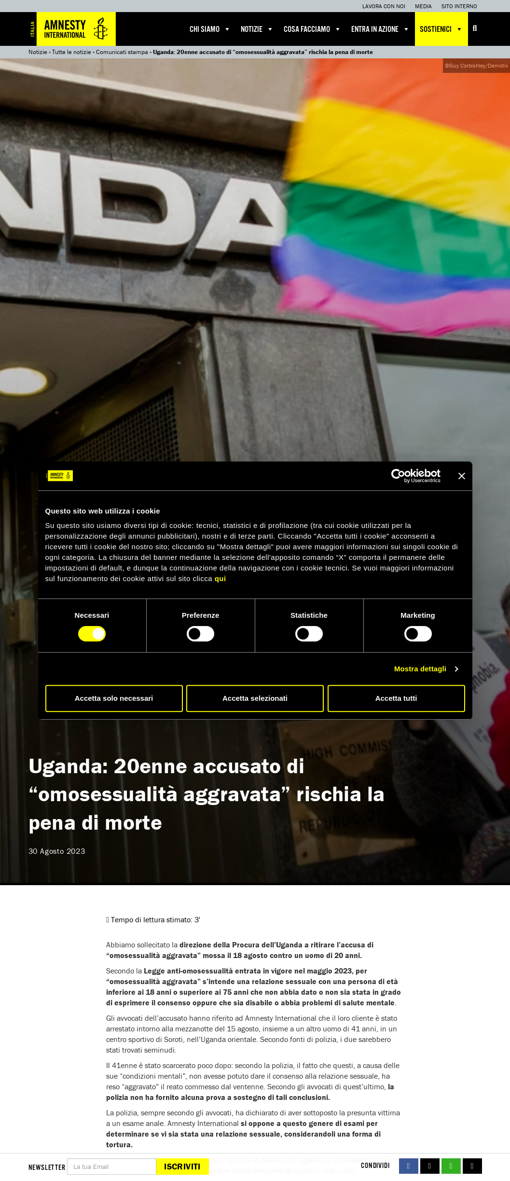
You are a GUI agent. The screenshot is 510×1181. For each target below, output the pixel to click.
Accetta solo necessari (114, 698)
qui (220, 578)
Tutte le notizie (71, 52)
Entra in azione (380, 29)
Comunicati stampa (122, 52)
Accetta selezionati (255, 698)
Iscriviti (182, 1166)
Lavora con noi (383, 6)
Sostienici (441, 29)
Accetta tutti (396, 698)
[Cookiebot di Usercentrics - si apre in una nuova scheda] (398, 476)
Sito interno (459, 6)
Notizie (257, 29)
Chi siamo (210, 29)
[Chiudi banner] (461, 475)
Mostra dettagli (420, 669)
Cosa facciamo (313, 29)
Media (423, 6)
